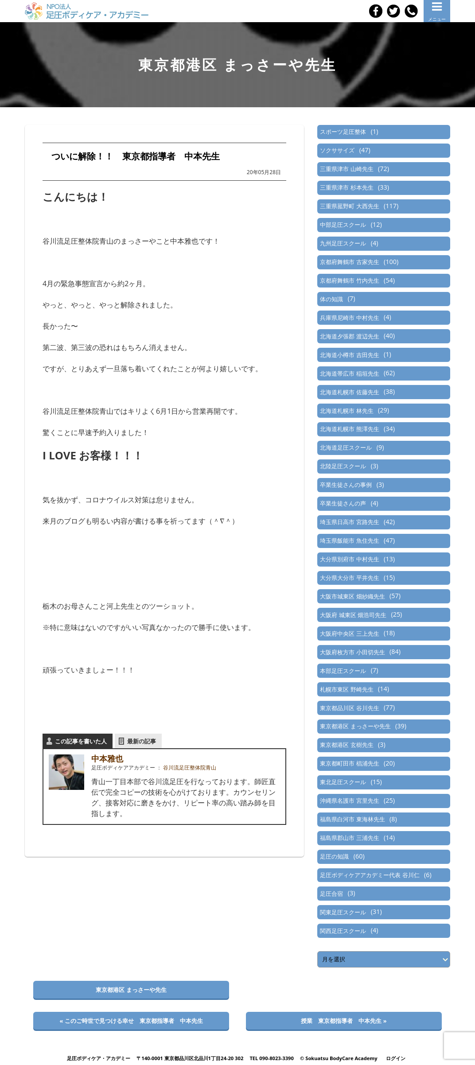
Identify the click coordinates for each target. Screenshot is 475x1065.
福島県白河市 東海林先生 (352, 819)
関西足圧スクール (343, 931)
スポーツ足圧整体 (343, 132)
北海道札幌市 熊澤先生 (349, 429)
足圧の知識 (334, 856)
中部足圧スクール (343, 225)
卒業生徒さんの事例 (346, 485)
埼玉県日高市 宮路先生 (349, 522)
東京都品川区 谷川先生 (349, 708)
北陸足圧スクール (343, 466)
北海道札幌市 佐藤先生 (349, 392)
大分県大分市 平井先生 (349, 578)
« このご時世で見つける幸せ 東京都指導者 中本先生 (130, 1021)
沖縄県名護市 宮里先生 (349, 801)
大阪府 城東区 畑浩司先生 (353, 615)
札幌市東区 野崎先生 (346, 689)
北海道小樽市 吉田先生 (349, 355)
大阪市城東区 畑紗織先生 (352, 596)
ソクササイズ (337, 150)
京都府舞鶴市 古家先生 (349, 262)
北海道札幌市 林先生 (346, 411)
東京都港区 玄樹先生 (346, 745)
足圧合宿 (331, 894)
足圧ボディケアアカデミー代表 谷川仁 (369, 875)
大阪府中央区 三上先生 (349, 633)
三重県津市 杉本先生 (346, 187)
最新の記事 (141, 741)
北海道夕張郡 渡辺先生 (349, 336)
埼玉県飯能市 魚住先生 (349, 540)
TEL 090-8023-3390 (271, 1058)
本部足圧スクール (343, 671)
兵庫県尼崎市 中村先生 (349, 318)
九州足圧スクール (343, 243)
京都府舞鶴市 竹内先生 (349, 280)
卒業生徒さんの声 (343, 503)
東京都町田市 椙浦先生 (349, 763)
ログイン (395, 1058)
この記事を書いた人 (81, 741)
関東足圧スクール (343, 912)
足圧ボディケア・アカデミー (98, 1058)
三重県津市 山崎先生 (346, 169)
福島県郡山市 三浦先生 (349, 838)
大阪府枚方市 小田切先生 (352, 652)
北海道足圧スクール (346, 447)
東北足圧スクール (343, 782)
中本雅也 (107, 758)
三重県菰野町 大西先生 (349, 206)
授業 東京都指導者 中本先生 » (343, 1021)
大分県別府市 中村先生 (349, 559)
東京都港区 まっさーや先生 (355, 726)
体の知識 (331, 299)
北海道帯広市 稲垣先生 (349, 373)
